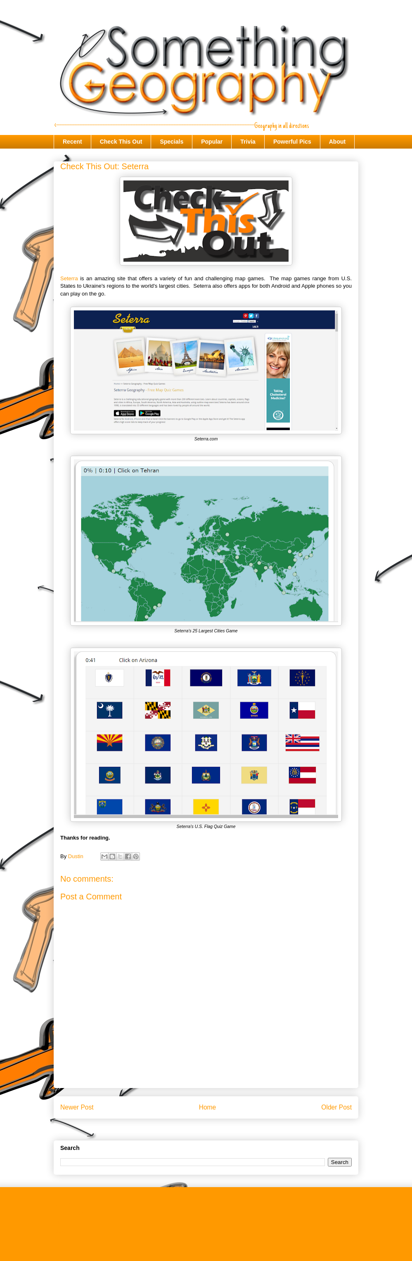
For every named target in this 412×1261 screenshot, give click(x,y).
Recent (72, 141)
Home (207, 1107)
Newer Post (77, 1107)
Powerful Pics (292, 141)
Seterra (69, 278)
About (337, 141)
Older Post (336, 1107)
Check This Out (121, 141)
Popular (212, 141)
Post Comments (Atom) (222, 1128)
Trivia (248, 141)
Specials (171, 141)
